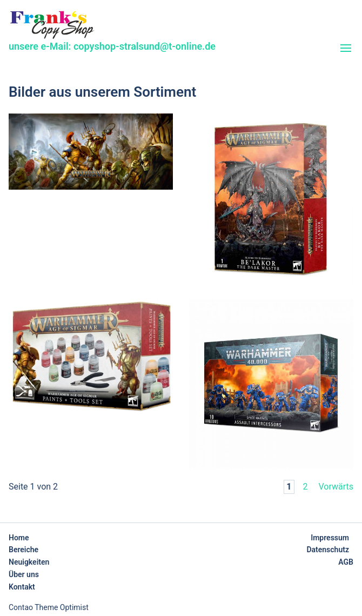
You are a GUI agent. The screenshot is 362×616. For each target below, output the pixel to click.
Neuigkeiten (29, 562)
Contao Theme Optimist (49, 607)
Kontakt (22, 586)
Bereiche (23, 549)
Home (19, 537)
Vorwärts (335, 486)
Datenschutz (327, 549)
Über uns (24, 574)
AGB (345, 562)
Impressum (330, 537)
